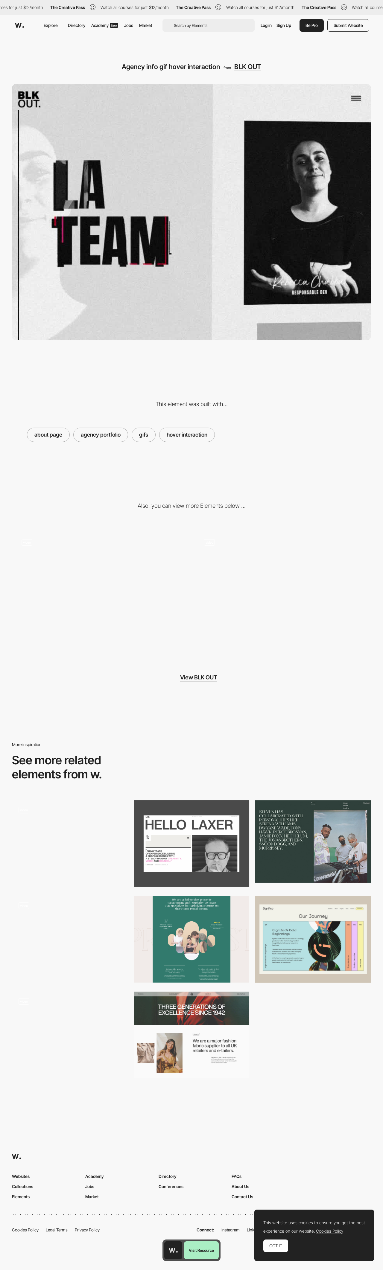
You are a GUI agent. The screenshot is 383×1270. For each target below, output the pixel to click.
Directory (76, 25)
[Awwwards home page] (173, 1250)
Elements (21, 1196)
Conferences (171, 1186)
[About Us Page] (192, 1035)
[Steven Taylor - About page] (313, 841)
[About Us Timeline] (313, 939)
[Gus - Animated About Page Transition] (70, 1033)
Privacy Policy (87, 1229)
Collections (22, 1186)
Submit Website (348, 25)
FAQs (236, 1176)
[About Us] (192, 843)
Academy (104, 25)
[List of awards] (70, 939)
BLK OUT (247, 66)
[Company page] (70, 843)
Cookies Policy (25, 1229)
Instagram (230, 1229)
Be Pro (312, 25)
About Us (240, 1186)
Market (145, 25)
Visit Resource (201, 1250)
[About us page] (192, 939)
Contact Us (242, 1196)
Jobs (128, 25)
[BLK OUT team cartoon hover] (282, 592)
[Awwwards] (19, 25)
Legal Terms (57, 1229)
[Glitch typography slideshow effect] (100, 592)
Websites (21, 1176)
